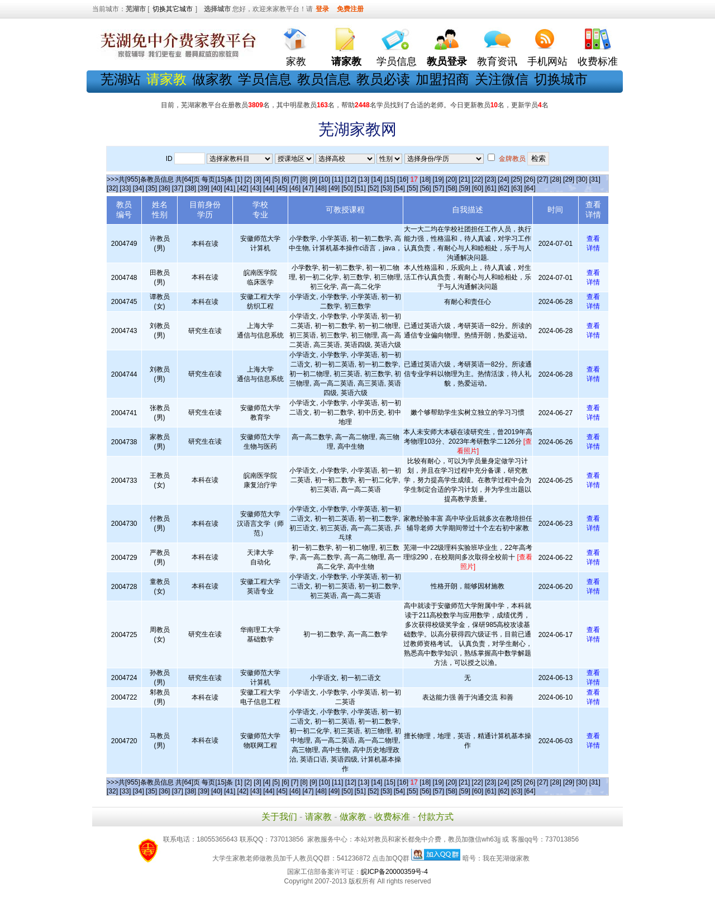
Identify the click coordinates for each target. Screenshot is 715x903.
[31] (594, 179)
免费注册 (350, 9)
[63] (516, 188)
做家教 (212, 79)
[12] (350, 179)
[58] (451, 188)
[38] (190, 188)
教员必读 (383, 79)
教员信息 (324, 79)
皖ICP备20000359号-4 (394, 872)
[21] (464, 179)
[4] (266, 179)
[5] (276, 179)
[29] (568, 179)
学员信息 (396, 61)
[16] (402, 179)
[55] (412, 188)
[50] (346, 188)
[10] (324, 179)
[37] (177, 188)
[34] (138, 188)
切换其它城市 (172, 9)
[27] (542, 179)
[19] (438, 179)
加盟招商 (442, 79)
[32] (112, 188)
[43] (255, 188)
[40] (216, 188)
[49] (334, 188)
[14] (376, 179)
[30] (581, 179)
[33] (125, 188)
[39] (203, 188)
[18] (425, 179)
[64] (530, 188)
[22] (477, 179)
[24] (503, 179)
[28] (555, 179)
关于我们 (279, 816)
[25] (516, 179)
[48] (321, 188)
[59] (464, 188)
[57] (438, 188)
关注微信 (501, 79)
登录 (322, 9)
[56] (425, 188)
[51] (360, 188)
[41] (229, 188)
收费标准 (598, 61)
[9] (313, 179)
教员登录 (447, 61)
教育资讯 (497, 61)
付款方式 (436, 816)
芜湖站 (121, 79)
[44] (268, 188)
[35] (151, 188)
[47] (307, 188)
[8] (304, 179)
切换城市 (561, 79)
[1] (238, 179)
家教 (296, 61)
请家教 (318, 816)
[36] (164, 188)
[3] (257, 179)
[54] (399, 188)
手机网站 (547, 61)
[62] (503, 188)
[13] (363, 179)
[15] (389, 179)
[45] (282, 188)
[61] (490, 188)
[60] (477, 188)
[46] (295, 188)
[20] (451, 179)
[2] (247, 179)
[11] (337, 179)
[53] (386, 188)
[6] (285, 179)
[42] (243, 188)
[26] (529, 179)
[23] (490, 179)
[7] (294, 179)
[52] (373, 188)
